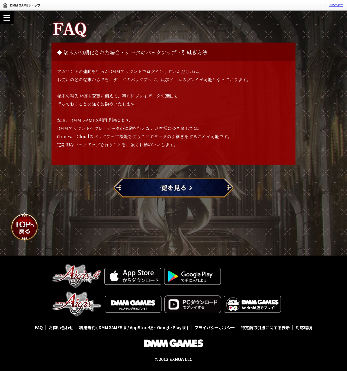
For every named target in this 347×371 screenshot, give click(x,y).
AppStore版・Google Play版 (158, 327)
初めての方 (336, 5)
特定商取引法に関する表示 (265, 327)
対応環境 (304, 327)
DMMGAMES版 (113, 327)
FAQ (39, 327)
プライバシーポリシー (214, 327)
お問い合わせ (61, 327)
